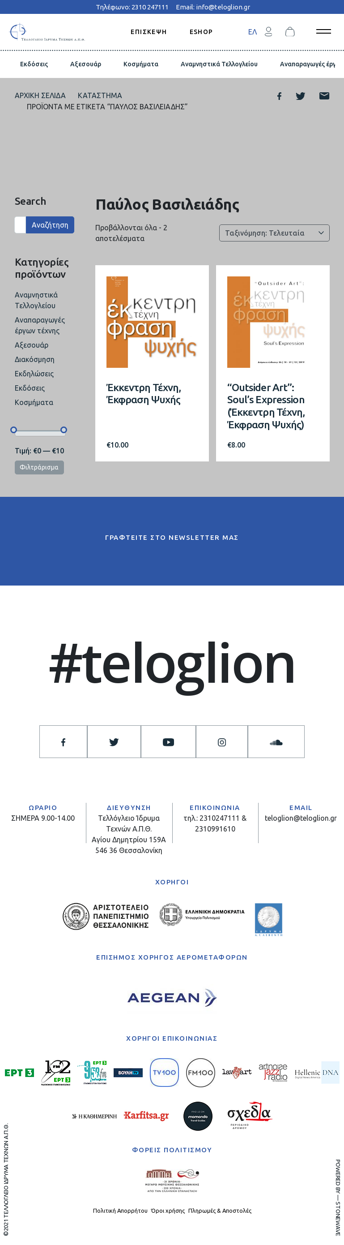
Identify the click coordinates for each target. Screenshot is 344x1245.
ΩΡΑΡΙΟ (43, 807)
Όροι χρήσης (168, 1210)
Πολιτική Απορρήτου (120, 1210)
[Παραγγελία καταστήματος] (274, 232)
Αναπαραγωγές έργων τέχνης (40, 325)
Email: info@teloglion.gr (213, 7)
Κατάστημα (100, 95)
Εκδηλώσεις (34, 374)
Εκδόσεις (34, 64)
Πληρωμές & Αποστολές (219, 1210)
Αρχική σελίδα (40, 95)
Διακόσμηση (35, 359)
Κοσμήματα (140, 64)
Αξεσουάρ (85, 64)
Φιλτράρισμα (39, 467)
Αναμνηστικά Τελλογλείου (219, 64)
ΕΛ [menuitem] (252, 32)
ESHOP (201, 31)
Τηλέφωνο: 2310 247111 (132, 7)
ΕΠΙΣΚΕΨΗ (149, 31)
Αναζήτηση (50, 225)
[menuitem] (252, 31)
